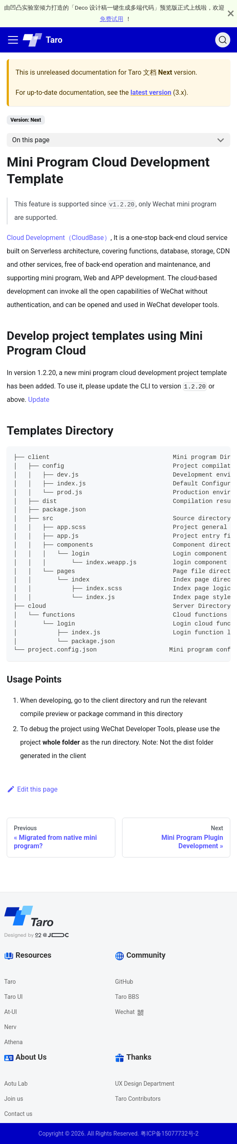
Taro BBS (127, 996)
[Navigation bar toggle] (13, 40)
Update (38, 400)
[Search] (222, 39)
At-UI (10, 1011)
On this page (30, 140)
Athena (13, 1042)
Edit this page (32, 789)
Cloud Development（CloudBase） (59, 238)
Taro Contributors (138, 1098)
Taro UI (13, 996)
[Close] (230, 13)
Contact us (18, 1113)
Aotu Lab (16, 1083)
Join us (13, 1098)
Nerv (10, 1027)
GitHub (124, 981)
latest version (150, 92)
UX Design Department (144, 1083)
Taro (10, 981)
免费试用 (111, 19)
